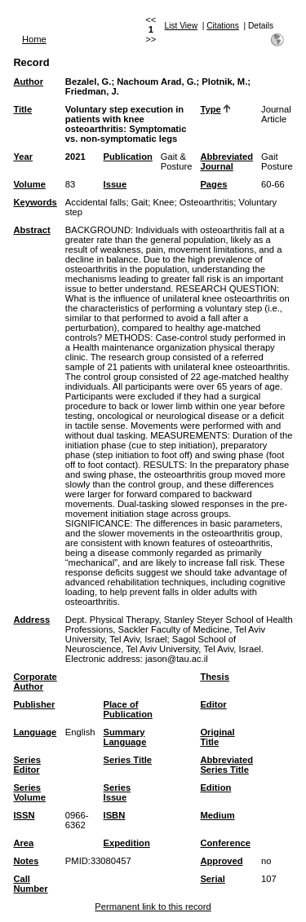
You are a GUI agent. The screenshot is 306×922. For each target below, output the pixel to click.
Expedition (127, 843)
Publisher (34, 704)
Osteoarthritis (207, 202)
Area (23, 843)
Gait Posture (277, 161)
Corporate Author (34, 681)
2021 (75, 156)
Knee (163, 202)
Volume (29, 184)
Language (34, 732)
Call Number (30, 883)
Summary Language (125, 737)
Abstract (31, 230)
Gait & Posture (177, 161)
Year (23, 156)
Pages (213, 184)
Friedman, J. (92, 91)
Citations (222, 25)
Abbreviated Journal (226, 161)
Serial (212, 879)
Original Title (217, 737)
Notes (25, 861)
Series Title (128, 760)
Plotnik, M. (224, 81)
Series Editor (27, 764)
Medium (217, 815)
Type (210, 109)
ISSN (23, 815)
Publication (128, 156)
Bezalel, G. (88, 81)
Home (34, 39)
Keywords (34, 202)
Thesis (214, 677)
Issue (115, 184)
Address (31, 619)
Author (28, 81)
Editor (213, 704)
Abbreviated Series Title (226, 764)
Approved (221, 861)
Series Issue (117, 792)
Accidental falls (95, 202)
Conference (225, 843)
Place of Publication (128, 709)
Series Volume (29, 792)
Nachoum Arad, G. (156, 81)
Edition (215, 787)
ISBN (115, 815)
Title (22, 109)
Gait (140, 202)
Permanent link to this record (153, 906)
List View (181, 25)
